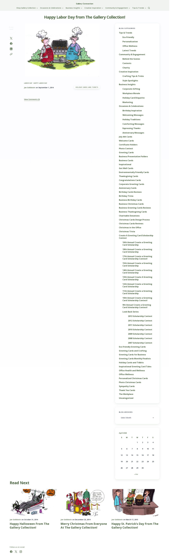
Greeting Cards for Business (132, 354)
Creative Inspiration (128, 71)
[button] (148, 8)
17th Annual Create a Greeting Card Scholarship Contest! (137, 257)
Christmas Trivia (127, 231)
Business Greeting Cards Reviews (135, 208)
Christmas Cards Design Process (134, 219)
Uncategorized (126, 398)
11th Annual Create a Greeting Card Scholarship (137, 292)
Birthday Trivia (126, 196)
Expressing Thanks (131, 128)
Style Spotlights (130, 80)
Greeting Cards (126, 152)
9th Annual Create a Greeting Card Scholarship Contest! (137, 306)
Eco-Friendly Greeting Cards (132, 347)
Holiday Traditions (131, 119)
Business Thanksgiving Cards (133, 212)
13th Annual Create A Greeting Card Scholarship (137, 278)
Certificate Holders (128, 144)
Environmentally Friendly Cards (134, 172)
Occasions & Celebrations (131, 106)
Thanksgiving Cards (128, 176)
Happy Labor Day (40, 83)
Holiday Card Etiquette (134, 98)
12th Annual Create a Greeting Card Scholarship (137, 285)
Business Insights (127, 84)
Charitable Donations (129, 216)
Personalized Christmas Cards (133, 378)
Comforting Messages (133, 124)
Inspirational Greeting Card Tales (135, 366)
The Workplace (126, 394)
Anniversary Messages (133, 133)
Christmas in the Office (130, 227)
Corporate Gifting (131, 89)
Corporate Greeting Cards (131, 184)
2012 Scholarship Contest (140, 320)
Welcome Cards (126, 140)
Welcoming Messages (133, 115)
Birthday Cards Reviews (130, 192)
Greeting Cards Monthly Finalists (135, 358)
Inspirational (125, 164)
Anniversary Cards (127, 188)
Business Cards (126, 160)
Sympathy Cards (127, 386)
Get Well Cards (126, 168)
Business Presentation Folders (133, 156)
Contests (127, 63)
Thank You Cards (127, 390)
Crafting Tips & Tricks (133, 76)
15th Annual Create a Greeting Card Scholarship (137, 264)
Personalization (130, 41)
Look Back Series (131, 312)
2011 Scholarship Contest (140, 325)
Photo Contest (126, 148)
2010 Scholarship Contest (140, 329)
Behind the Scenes (131, 59)
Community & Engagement (132, 54)
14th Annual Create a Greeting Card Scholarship (137, 271)
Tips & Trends (125, 33)
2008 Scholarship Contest (140, 338)
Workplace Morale (131, 93)
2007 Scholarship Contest (140, 343)
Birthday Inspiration (132, 110)
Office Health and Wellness (132, 370)
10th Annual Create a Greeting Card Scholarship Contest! (137, 299)
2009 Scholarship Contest (140, 334)
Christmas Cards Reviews (131, 223)
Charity (126, 67)
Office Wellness (130, 46)
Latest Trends (129, 50)
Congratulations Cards (130, 180)
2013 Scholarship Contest (140, 316)
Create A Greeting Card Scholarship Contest (136, 236)
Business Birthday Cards (130, 200)
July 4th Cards (125, 137)
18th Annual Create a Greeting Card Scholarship (137, 250)
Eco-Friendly (128, 37)
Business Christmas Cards (131, 204)
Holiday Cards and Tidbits (87, 87)
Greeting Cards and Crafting (133, 351)
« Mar (136, 474)
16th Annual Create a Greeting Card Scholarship (137, 243)
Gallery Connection (84, 3)
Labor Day (28, 83)
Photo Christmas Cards (130, 382)
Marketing (128, 102)
